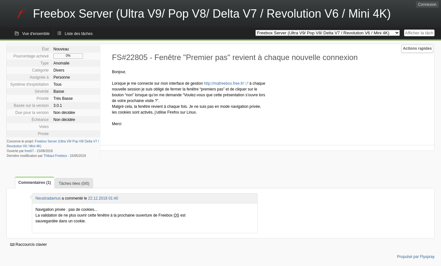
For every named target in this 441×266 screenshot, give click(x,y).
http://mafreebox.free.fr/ (224, 83)
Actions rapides (417, 48)
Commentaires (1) (34, 182)
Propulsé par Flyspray (416, 256)
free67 (29, 151)
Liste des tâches (79, 33)
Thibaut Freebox (55, 156)
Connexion (427, 4)
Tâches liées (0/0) (74, 183)
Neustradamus (47, 198)
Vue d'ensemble (36, 33)
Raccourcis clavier (28, 244)
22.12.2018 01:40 (103, 198)
